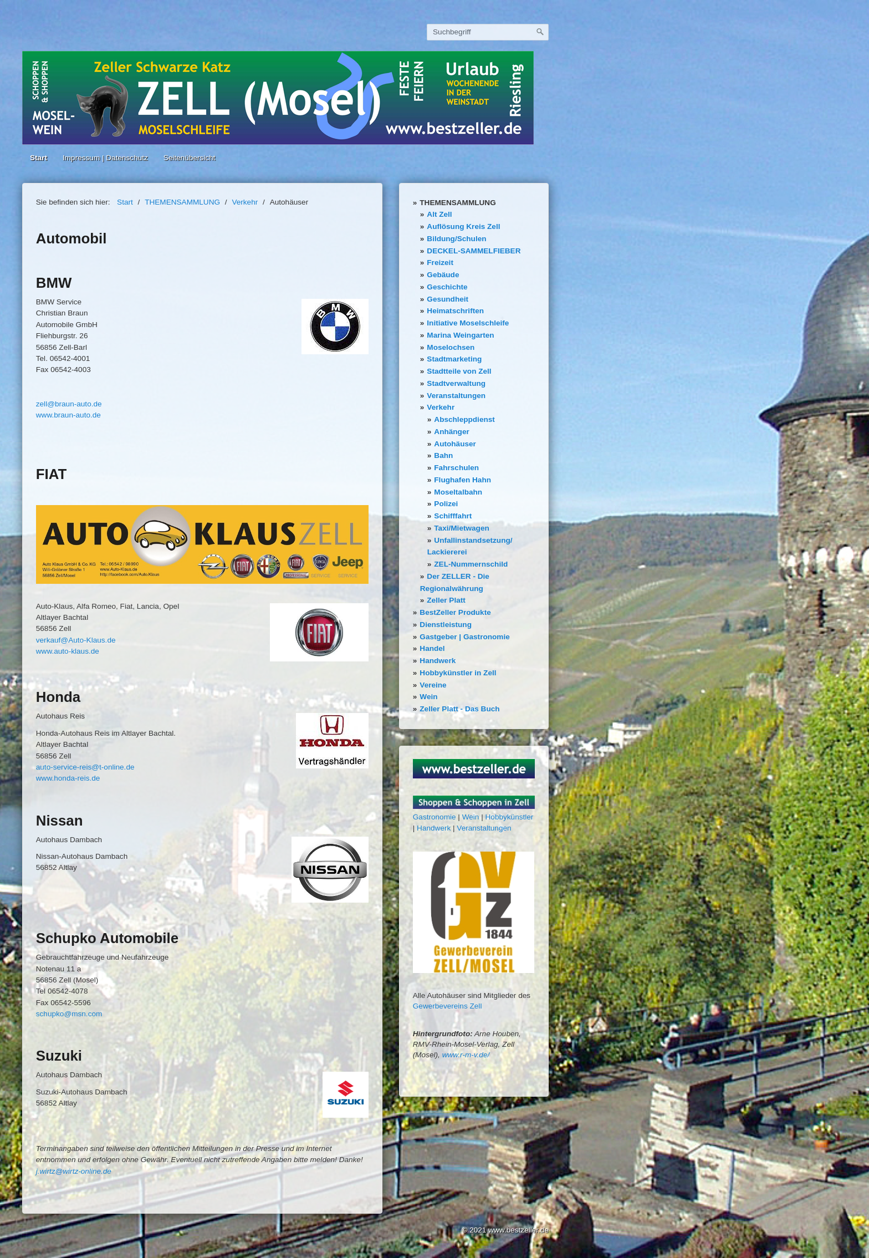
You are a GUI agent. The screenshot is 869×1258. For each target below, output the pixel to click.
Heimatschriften (455, 311)
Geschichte (447, 287)
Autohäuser (455, 444)
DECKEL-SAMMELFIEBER (473, 251)
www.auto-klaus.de (67, 651)
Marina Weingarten (460, 335)
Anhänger (451, 431)
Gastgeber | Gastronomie (464, 637)
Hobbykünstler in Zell (458, 673)
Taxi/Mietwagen (461, 528)
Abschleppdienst (464, 419)
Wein (428, 696)
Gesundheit (447, 299)
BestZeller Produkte (455, 612)
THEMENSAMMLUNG (457, 202)
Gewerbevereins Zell (447, 1006)
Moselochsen (450, 347)
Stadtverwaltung (456, 383)
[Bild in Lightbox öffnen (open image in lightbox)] (202, 544)
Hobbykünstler (509, 817)
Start (38, 158)
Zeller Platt (446, 600)
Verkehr (440, 407)
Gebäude (443, 275)
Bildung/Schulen (456, 239)
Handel (432, 648)
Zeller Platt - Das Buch (459, 709)
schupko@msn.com (69, 1014)
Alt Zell (439, 214)
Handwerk (438, 660)
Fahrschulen (456, 468)
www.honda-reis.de (68, 778)
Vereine (433, 685)
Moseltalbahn (458, 492)
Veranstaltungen (456, 395)
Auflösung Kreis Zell (463, 226)
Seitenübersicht (189, 158)
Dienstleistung (446, 624)
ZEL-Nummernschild (471, 564)
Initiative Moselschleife (468, 323)
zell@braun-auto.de (69, 404)
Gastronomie (434, 817)
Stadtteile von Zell (459, 371)
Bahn (443, 455)
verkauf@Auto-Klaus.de (76, 640)
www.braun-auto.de (68, 415)
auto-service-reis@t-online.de (85, 767)
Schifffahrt (453, 516)
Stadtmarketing (454, 359)
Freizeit (440, 262)
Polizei (446, 504)
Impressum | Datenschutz (105, 158)
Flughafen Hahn (462, 480)
